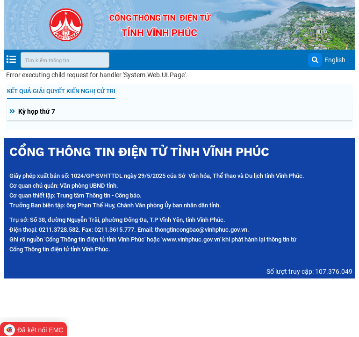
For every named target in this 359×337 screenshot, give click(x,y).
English (334, 60)
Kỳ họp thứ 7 (36, 111)
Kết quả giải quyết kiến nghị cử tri (61, 91)
